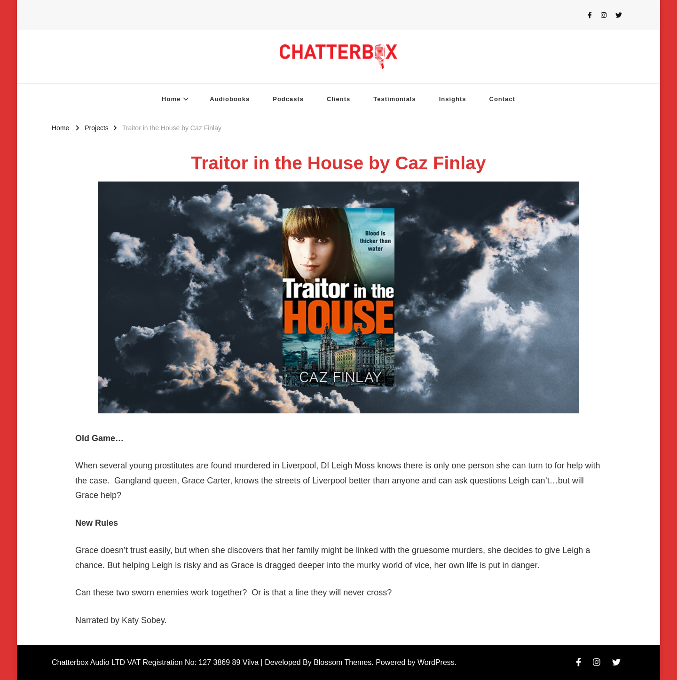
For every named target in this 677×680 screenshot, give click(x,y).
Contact (502, 99)
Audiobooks (230, 99)
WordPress (436, 662)
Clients (338, 99)
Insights (452, 99)
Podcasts (288, 99)
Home (171, 99)
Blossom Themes (342, 662)
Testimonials (394, 99)
